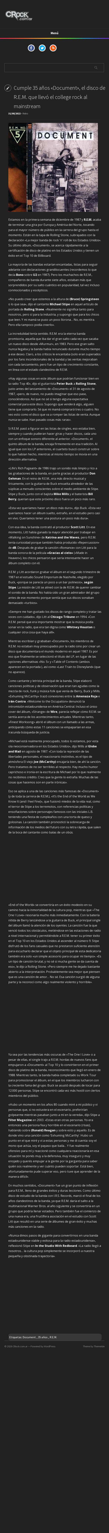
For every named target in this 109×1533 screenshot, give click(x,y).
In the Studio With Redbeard (56, 1246)
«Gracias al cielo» (60, 553)
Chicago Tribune (63, 617)
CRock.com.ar (20, 1346)
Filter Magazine (20, 1120)
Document (29, 1337)
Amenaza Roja (87, 696)
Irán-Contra (17, 701)
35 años (43, 1337)
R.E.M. (53, 1337)
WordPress (49, 1346)
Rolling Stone (34, 309)
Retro (25, 113)
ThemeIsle (99, 1346)
